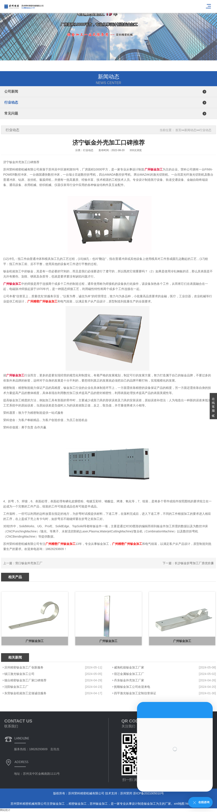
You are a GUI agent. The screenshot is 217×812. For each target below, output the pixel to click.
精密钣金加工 (78, 803)
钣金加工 (59, 803)
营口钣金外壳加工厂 (28, 569)
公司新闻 (11, 91)
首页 (178, 130)
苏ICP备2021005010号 (148, 793)
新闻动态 (190, 130)
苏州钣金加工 (99, 803)
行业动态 (11, 102)
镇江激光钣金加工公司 (19, 700)
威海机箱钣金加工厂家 (129, 694)
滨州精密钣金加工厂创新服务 (23, 694)
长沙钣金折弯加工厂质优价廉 (194, 569)
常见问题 (11, 113)
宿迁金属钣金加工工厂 (129, 700)
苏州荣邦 (126, 793)
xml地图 (179, 803)
